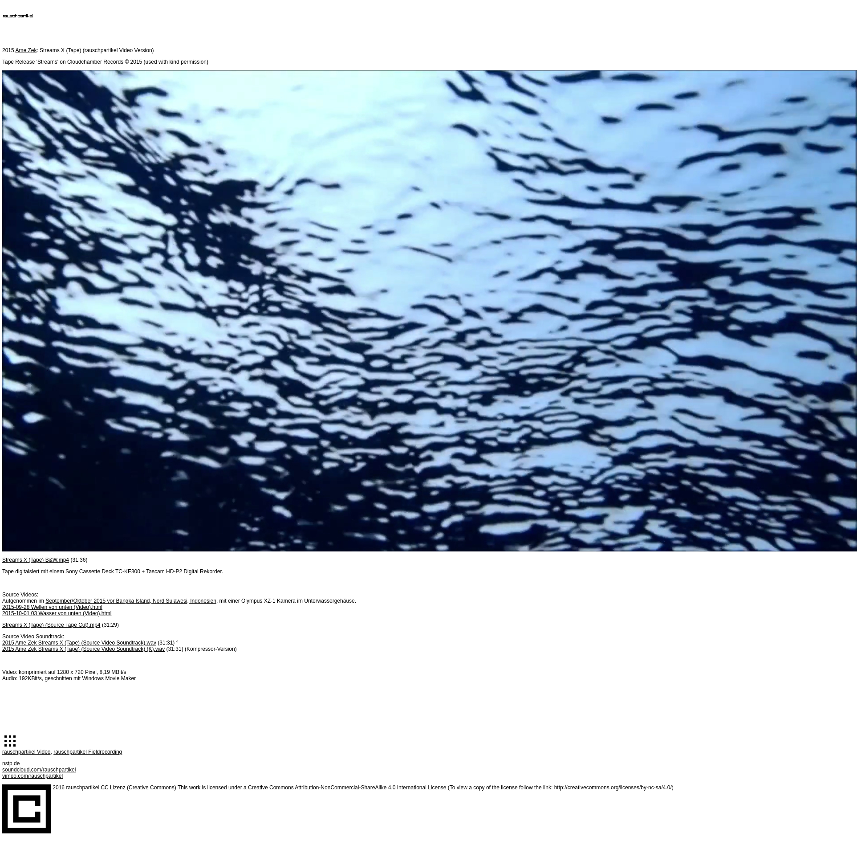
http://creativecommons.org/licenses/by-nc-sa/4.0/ (613, 787)
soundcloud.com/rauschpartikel (39, 770)
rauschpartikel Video (26, 752)
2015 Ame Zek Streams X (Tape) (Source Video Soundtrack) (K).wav (83, 649)
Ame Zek (26, 50)
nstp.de (11, 763)
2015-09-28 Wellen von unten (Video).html (52, 607)
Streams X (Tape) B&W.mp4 (35, 560)
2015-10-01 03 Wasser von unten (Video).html (56, 613)
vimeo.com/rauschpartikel (32, 776)
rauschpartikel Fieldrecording (87, 752)
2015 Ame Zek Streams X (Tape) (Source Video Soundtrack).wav (79, 643)
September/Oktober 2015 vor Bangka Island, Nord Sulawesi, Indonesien (130, 601)
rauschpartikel (82, 787)
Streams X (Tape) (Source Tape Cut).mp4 (51, 625)
